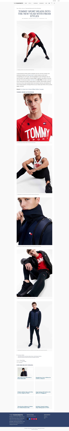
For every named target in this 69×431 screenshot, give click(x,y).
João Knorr (20, 362)
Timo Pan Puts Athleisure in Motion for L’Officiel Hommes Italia (25, 407)
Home (26, 3)
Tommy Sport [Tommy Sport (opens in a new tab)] (31, 75)
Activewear (23, 8)
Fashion (20, 8)
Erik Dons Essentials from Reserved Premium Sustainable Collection (28, 357)
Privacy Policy (30, 428)
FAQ (44, 418)
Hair (46, 3)
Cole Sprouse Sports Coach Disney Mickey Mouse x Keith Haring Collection (29, 356)
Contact (45, 416)
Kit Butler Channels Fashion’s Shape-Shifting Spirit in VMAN (42, 407)
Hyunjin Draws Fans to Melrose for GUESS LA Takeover (43, 378)
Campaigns (36, 3)
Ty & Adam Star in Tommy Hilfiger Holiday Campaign (32, 89)
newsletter (33, 416)
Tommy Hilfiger (22, 360)
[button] (51, 3)
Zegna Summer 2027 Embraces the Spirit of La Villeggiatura (43, 392)
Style (31, 3)
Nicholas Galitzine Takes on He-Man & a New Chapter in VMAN (25, 392)
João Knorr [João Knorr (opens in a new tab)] (32, 79)
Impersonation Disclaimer (40, 428)
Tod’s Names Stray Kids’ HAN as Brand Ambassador (24, 378)
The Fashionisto (25, 18)
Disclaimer (26, 428)
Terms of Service (34, 428)
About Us (45, 417)
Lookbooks (41, 3)
